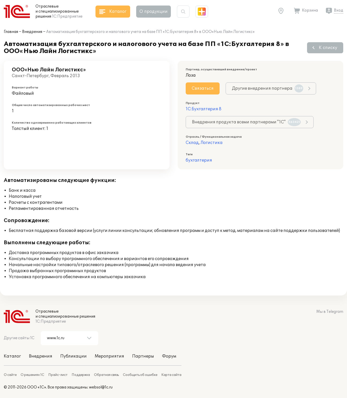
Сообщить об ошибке (140, 375)
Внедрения (32, 32)
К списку (328, 47)
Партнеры (143, 356)
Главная (11, 32)
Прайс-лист (58, 375)
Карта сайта (171, 375)
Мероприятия (109, 356)
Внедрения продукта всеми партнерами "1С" (246, 122)
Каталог (12, 356)
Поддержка (81, 375)
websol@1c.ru (101, 387)
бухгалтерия (199, 160)
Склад (192, 142)
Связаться (203, 88)
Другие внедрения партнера (267, 88)
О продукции (153, 11)
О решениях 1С (32, 375)
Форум (169, 356)
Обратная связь (106, 375)
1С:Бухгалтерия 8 (203, 109)
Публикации (73, 356)
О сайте (10, 375)
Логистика (212, 142)
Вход (338, 10)
